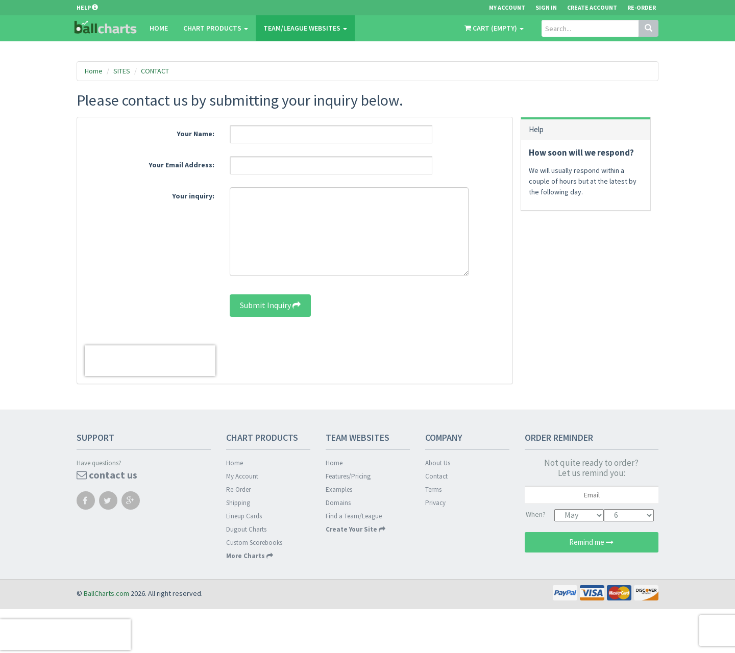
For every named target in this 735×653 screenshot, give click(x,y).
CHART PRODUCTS (215, 28)
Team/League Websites (305, 28)
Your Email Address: (181, 164)
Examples (339, 489)
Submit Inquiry (270, 305)
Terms (433, 489)
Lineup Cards (244, 516)
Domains (338, 502)
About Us (437, 463)
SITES (121, 71)
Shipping (238, 502)
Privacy (435, 502)
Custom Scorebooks (254, 542)
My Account (242, 476)
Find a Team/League (354, 516)
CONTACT (155, 71)
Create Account (592, 7)
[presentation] (150, 360)
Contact (436, 476)
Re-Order (641, 7)
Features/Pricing (348, 476)
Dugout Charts (246, 529)
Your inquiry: (193, 195)
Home (159, 28)
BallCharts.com (106, 593)
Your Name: (195, 133)
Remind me (591, 542)
